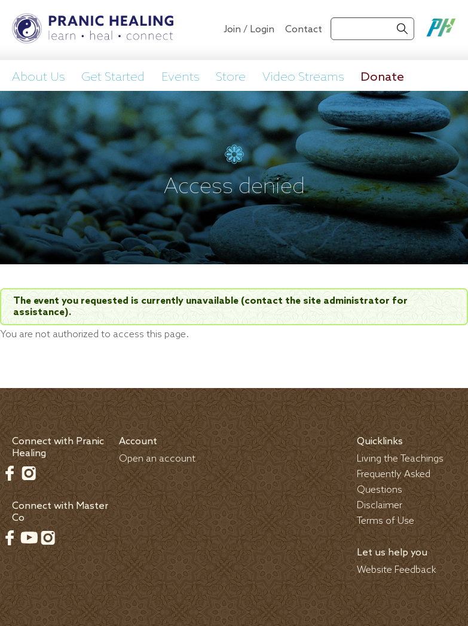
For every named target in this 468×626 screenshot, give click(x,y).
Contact (303, 29)
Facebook (9, 473)
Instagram (28, 473)
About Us (38, 77)
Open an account (157, 459)
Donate (382, 77)
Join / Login (249, 29)
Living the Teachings (400, 459)
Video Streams (303, 77)
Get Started (113, 77)
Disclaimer (379, 505)
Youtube (28, 537)
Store (231, 77)
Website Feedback (396, 570)
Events (180, 77)
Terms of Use (385, 521)
